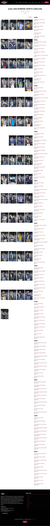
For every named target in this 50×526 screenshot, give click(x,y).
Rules (36, 2)
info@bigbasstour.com (6, 511)
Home (17, 2)
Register (46, 2)
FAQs (39, 2)
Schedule (20, 2)
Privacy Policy (33, 519)
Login (42, 2)
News (30, 2)
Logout (25, 521)
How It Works (25, 2)
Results (33, 2)
